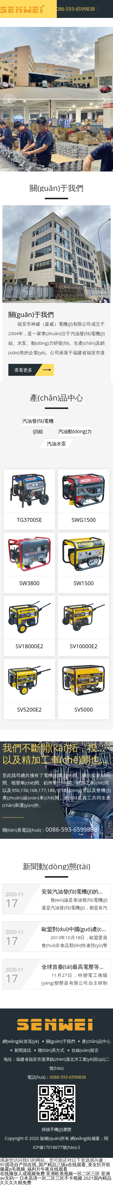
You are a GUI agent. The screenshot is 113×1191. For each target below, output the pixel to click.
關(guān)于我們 (60, 1041)
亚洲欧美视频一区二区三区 (73, 1173)
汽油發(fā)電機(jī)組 (38, 422)
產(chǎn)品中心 (96, 1041)
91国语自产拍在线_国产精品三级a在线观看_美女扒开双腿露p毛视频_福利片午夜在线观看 (55, 1166)
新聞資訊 (22, 1050)
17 (12, 903)
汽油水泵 (56, 443)
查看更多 (23, 370)
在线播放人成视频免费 (22, 1173)
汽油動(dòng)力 (74, 431)
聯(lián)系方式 (51, 1050)
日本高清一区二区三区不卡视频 (50, 1178)
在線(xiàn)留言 (85, 1050)
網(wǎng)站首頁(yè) (20, 1041)
